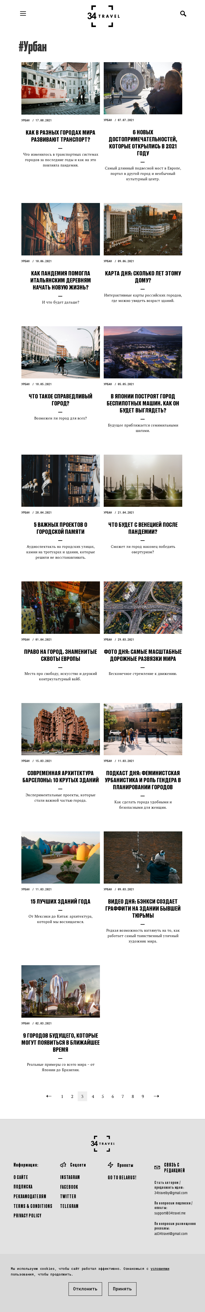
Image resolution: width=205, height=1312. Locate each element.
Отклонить (85, 1288)
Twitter (68, 1196)
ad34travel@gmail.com (170, 1233)
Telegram (69, 1206)
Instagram (70, 1177)
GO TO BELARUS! (122, 1177)
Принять (122, 1288)
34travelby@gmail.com (170, 1193)
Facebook (69, 1187)
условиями (160, 1268)
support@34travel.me (170, 1213)
